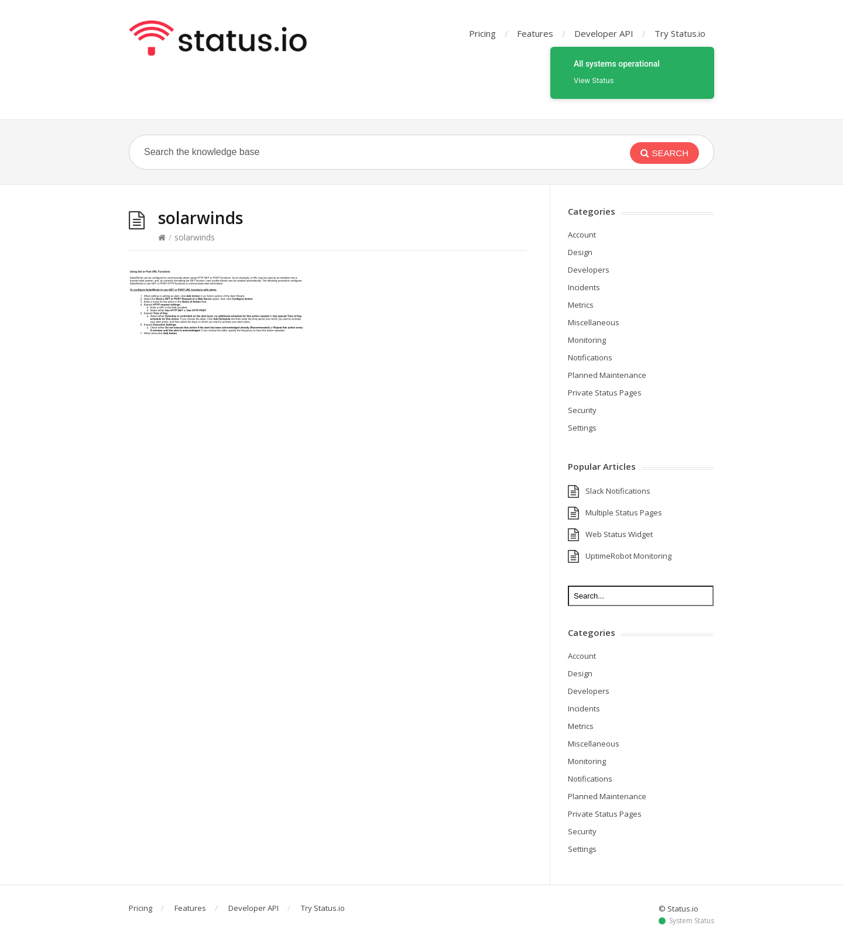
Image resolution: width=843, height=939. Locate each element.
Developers (588, 269)
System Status (691, 921)
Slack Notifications (617, 491)
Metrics (581, 305)
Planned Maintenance (607, 375)
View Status (594, 80)
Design (580, 252)
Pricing (482, 33)
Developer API (603, 33)
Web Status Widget (619, 534)
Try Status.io (679, 33)
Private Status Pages (605, 392)
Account (582, 234)
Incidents (584, 287)
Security (582, 410)
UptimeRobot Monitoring (628, 556)
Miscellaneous (593, 322)
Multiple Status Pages (623, 512)
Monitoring (587, 340)
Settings (582, 427)
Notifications (590, 357)
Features (535, 33)
